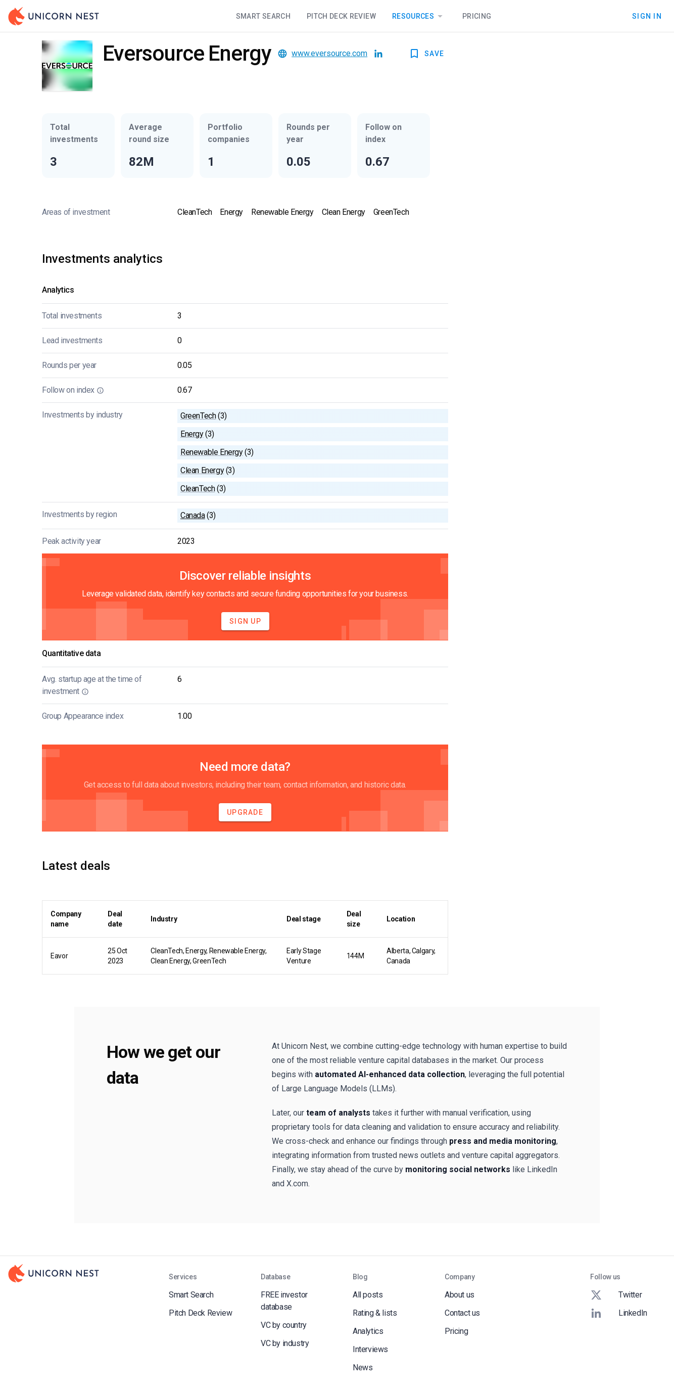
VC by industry (285, 1343)
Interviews (370, 1349)
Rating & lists (375, 1313)
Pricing (476, 16)
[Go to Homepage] (53, 16)
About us (459, 1295)
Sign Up (245, 621)
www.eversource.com (329, 53)
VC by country (284, 1325)
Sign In (647, 16)
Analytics (368, 1331)
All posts (367, 1295)
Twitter (616, 1295)
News (362, 1367)
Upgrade (245, 812)
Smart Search (263, 16)
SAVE (426, 53)
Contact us (462, 1313)
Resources (419, 16)
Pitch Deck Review (341, 16)
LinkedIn (618, 1313)
